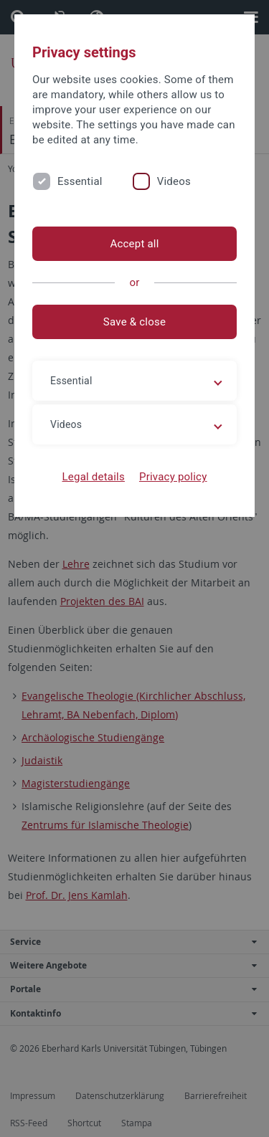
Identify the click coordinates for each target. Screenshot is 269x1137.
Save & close (134, 321)
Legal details (93, 476)
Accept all (134, 243)
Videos (174, 181)
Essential (80, 181)
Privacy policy (173, 476)
